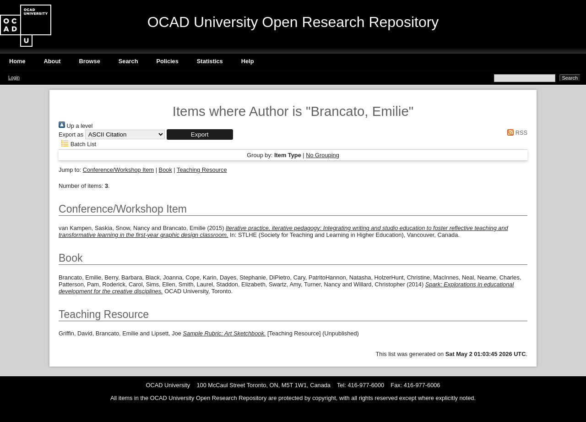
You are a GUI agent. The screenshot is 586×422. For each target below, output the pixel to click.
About (52, 61)
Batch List (77, 144)
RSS (516, 132)
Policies (167, 61)
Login (14, 77)
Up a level (75, 125)
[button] (200, 134)
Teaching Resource (202, 169)
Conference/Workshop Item (118, 169)
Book (165, 169)
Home (17, 61)
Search (128, 61)
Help (247, 61)
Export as (71, 134)
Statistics (210, 61)
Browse (89, 61)
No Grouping (322, 155)
